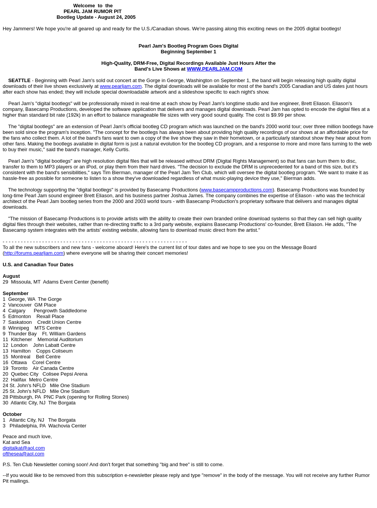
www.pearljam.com (121, 86)
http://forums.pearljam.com (33, 253)
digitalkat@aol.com (24, 448)
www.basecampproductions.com (236, 190)
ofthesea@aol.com (23, 454)
